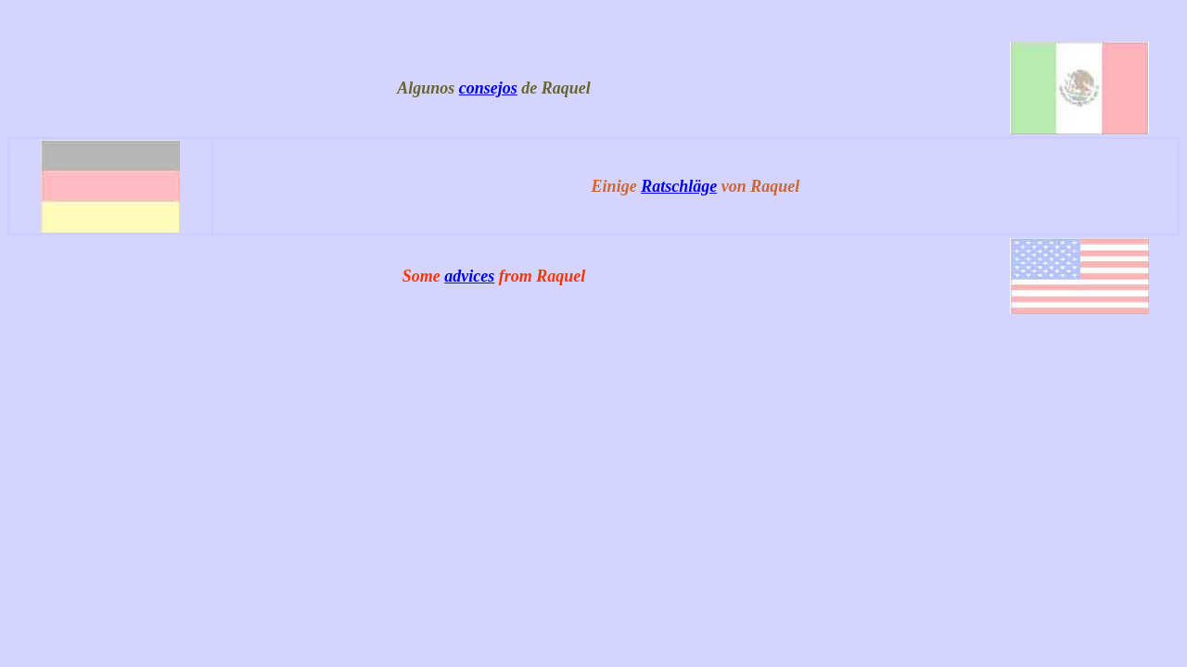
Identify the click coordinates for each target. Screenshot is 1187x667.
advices (469, 276)
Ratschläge (679, 186)
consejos (488, 88)
